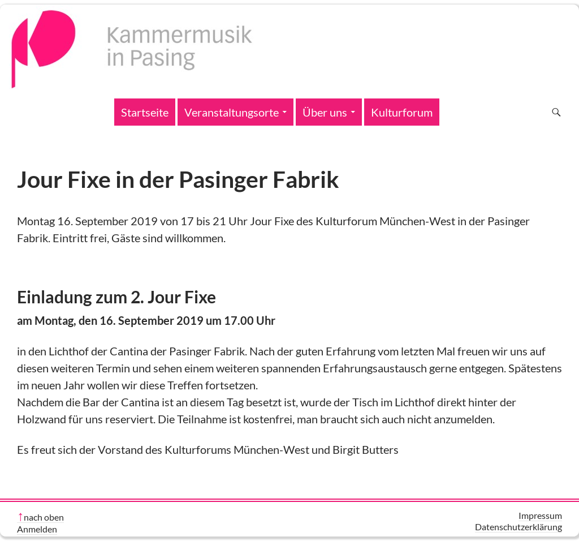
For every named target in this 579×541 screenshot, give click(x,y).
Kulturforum (402, 112)
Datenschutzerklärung (518, 526)
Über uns (325, 112)
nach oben (44, 517)
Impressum (540, 515)
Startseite (144, 112)
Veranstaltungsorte (231, 112)
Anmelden (37, 528)
